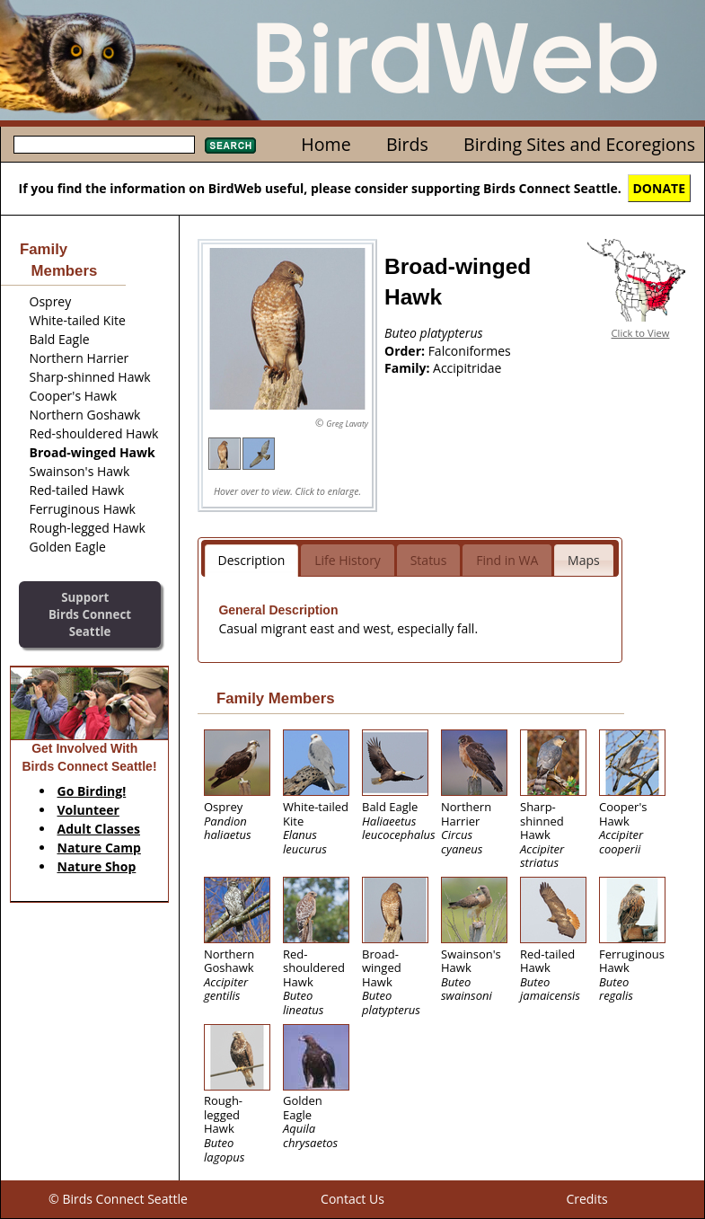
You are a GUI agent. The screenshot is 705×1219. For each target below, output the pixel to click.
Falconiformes (469, 350)
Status (428, 560)
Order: (406, 350)
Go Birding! (92, 790)
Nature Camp (99, 847)
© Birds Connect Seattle (118, 1198)
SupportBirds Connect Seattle (89, 614)
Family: (408, 367)
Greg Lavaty (347, 423)
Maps (584, 560)
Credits (586, 1198)
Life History (347, 560)
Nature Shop (97, 866)
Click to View (641, 333)
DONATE (659, 188)
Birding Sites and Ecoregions (579, 144)
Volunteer (88, 809)
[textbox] (104, 145)
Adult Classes (99, 828)
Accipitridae (467, 367)
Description (252, 560)
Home (325, 144)
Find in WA (507, 560)
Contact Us (352, 1198)
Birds (407, 144)
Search (230, 145)
